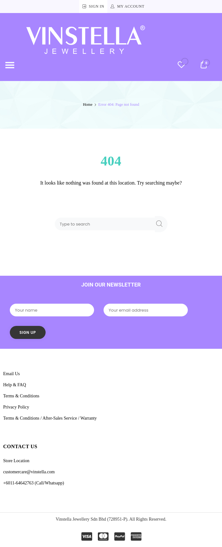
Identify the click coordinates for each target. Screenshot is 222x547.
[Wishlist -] (181, 65)
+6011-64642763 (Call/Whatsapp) (33, 483)
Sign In (97, 6)
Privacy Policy (16, 407)
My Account (130, 6)
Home (87, 104)
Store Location (16, 460)
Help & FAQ (14, 384)
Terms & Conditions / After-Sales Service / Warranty (50, 418)
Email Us (11, 373)
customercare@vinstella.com (29, 471)
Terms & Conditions (21, 396)
